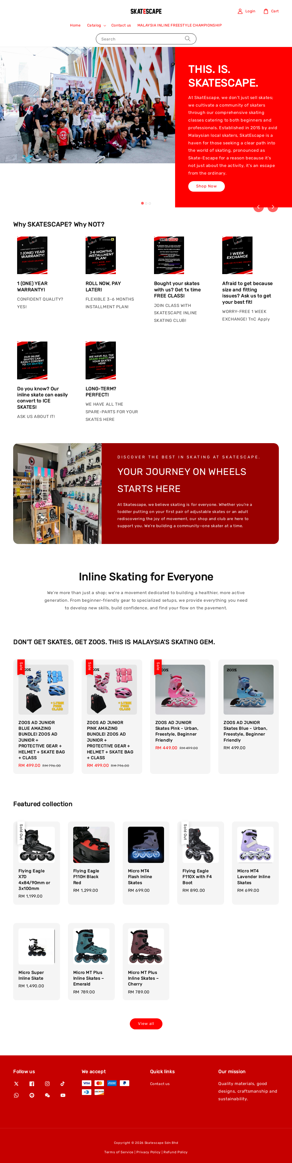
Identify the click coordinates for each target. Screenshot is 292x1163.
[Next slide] (273, 207)
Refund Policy (176, 1152)
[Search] (187, 39)
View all (146, 1023)
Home (75, 25)
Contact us (121, 25)
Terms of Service (118, 1152)
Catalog (94, 25)
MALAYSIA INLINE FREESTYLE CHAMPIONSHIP (179, 25)
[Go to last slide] (258, 207)
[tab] (142, 203)
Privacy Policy (148, 1152)
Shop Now (206, 186)
